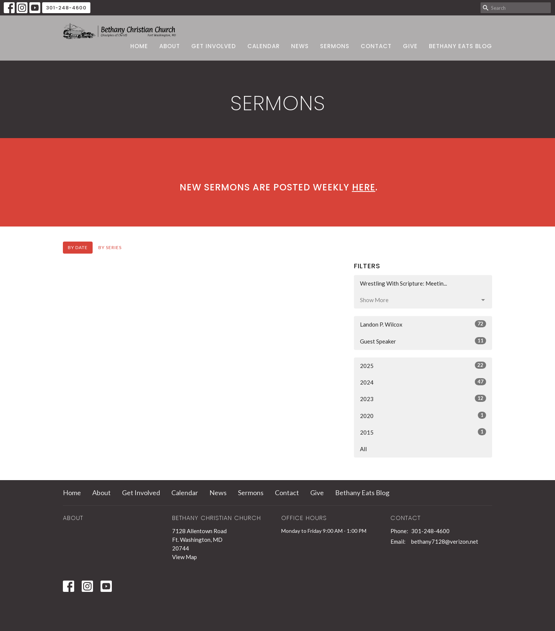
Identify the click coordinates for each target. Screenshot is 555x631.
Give (410, 46)
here (363, 187)
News (300, 46)
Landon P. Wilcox (423, 324)
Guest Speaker (423, 341)
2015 (423, 432)
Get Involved (213, 46)
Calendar (263, 46)
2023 (423, 398)
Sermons (334, 46)
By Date (78, 247)
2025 (423, 365)
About (169, 46)
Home (139, 46)
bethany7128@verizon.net (444, 541)
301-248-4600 (66, 7)
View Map (184, 556)
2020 (423, 415)
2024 (423, 382)
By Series (110, 247)
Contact (376, 46)
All (363, 449)
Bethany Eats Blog (460, 46)
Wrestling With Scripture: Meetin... (403, 283)
